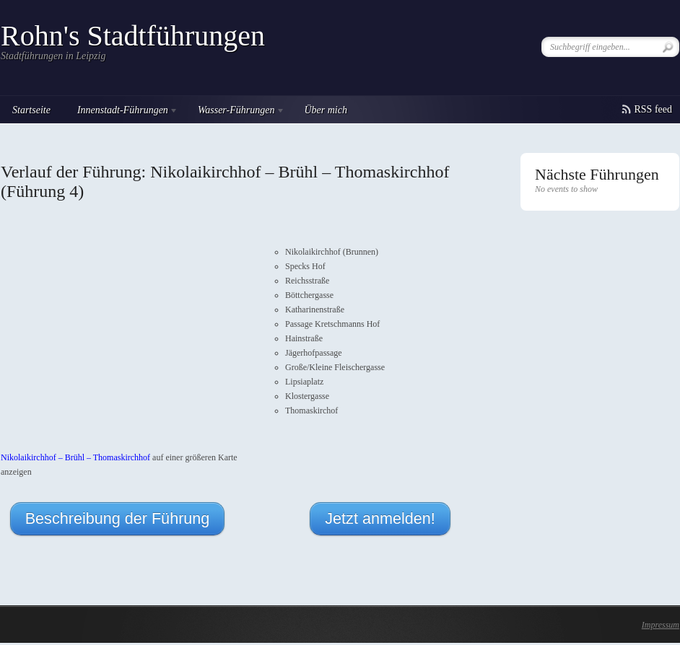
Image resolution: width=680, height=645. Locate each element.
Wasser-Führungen (235, 112)
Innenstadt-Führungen (122, 112)
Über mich (325, 110)
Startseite (31, 110)
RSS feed (654, 109)
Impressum (660, 625)
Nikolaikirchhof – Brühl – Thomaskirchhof (75, 457)
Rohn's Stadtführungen (133, 35)
